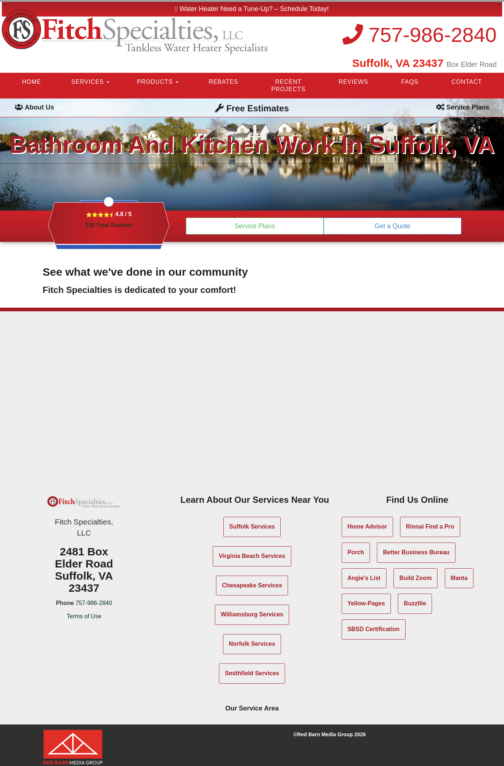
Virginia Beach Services (252, 556)
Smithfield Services (252, 673)
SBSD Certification (374, 629)
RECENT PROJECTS (288, 85)
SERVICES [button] (90, 82)
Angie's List (364, 578)
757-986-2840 (419, 34)
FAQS (409, 82)
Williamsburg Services (252, 614)
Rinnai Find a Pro (430, 526)
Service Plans (254, 226)
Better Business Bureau (416, 552)
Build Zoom (415, 578)
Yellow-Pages (366, 603)
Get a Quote (392, 226)
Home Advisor (367, 526)
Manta (459, 578)
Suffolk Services (252, 526)
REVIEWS (353, 82)
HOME (31, 82)
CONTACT (466, 82)
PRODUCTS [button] (158, 82)
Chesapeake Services (252, 585)
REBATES (223, 82)
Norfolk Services (252, 644)
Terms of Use (84, 616)
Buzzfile (415, 603)
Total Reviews (109, 225)
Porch (356, 552)
